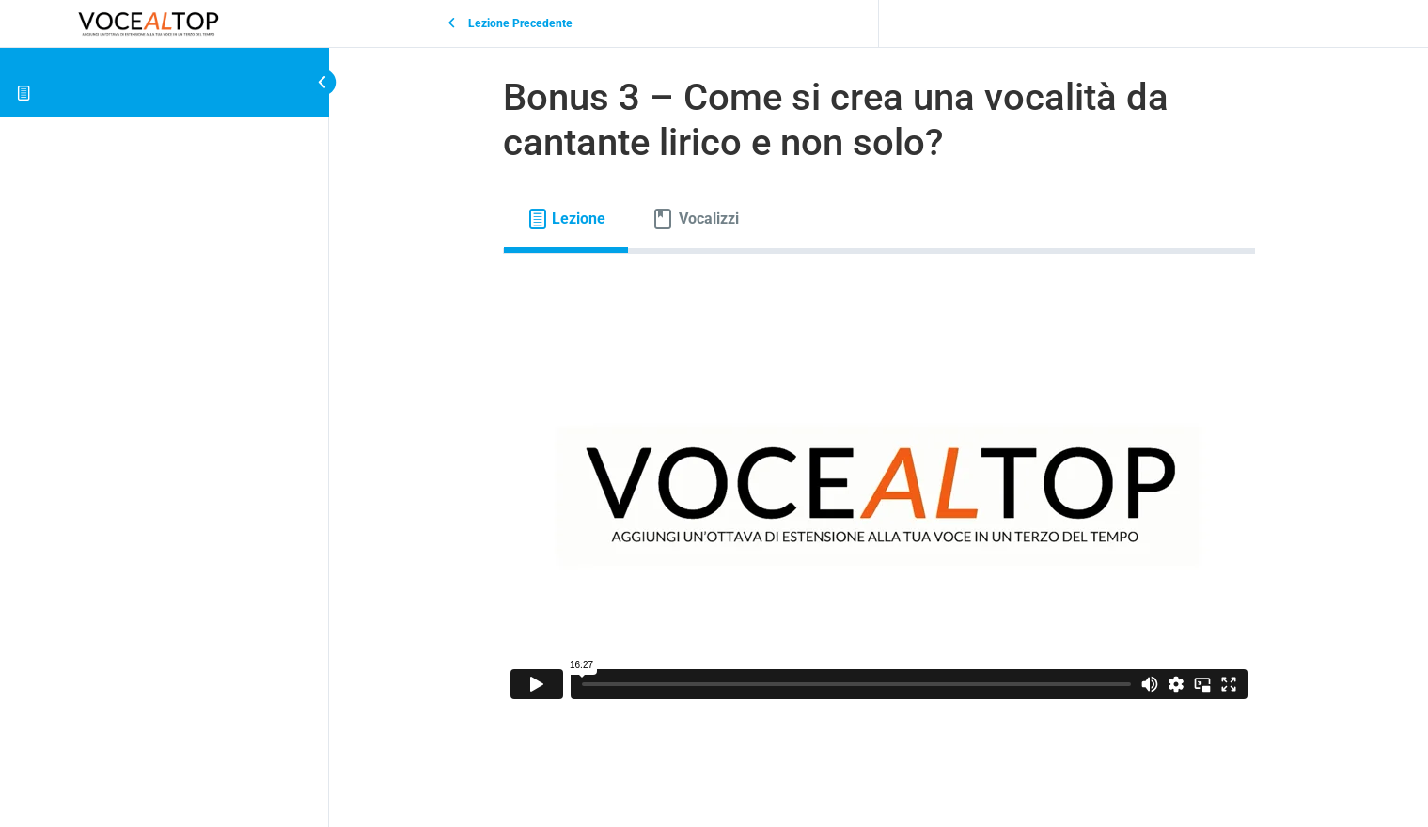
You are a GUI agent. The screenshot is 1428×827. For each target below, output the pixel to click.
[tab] (566, 219)
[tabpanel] (879, 495)
